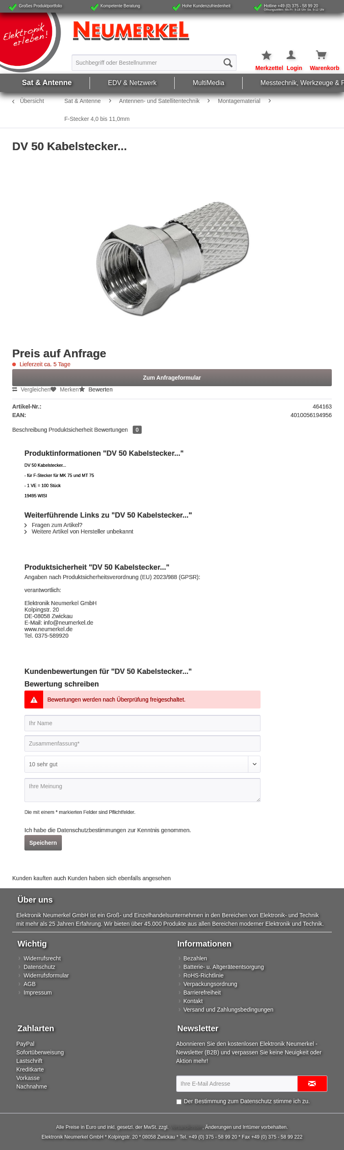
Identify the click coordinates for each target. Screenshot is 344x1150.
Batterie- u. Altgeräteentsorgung (224, 967)
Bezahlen (195, 958)
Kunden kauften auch (39, 878)
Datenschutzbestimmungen (91, 830)
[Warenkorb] (315, 55)
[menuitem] (154, 62)
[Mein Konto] (291, 55)
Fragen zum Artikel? (53, 525)
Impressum (38, 992)
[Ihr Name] (142, 723)
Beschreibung (29, 429)
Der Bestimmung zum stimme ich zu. (247, 1101)
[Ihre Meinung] (142, 790)
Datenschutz (39, 967)
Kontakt (193, 1001)
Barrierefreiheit (202, 992)
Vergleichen (31, 389)
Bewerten (96, 389)
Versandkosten (186, 1127)
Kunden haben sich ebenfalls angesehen (119, 878)
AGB (30, 984)
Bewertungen (118, 429)
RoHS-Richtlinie (204, 975)
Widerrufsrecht (42, 958)
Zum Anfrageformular (172, 377)
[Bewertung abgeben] (142, 764)
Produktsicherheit (71, 429)
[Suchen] (228, 63)
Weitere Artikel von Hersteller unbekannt (78, 531)
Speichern (43, 843)
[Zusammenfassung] (142, 743)
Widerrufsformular (46, 975)
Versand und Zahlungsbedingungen (229, 1009)
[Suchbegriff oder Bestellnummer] (154, 63)
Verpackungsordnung (210, 984)
